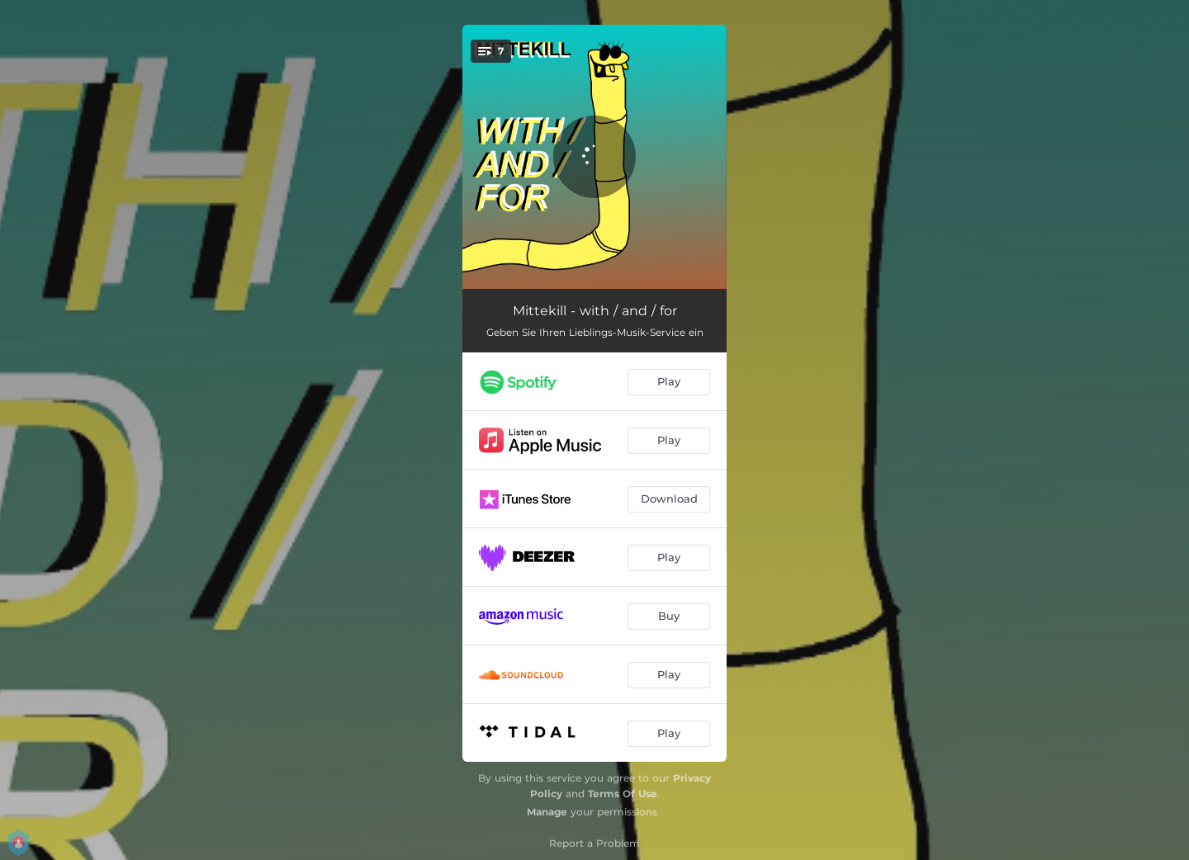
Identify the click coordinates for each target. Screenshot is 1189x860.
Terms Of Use (622, 793)
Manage (547, 812)
